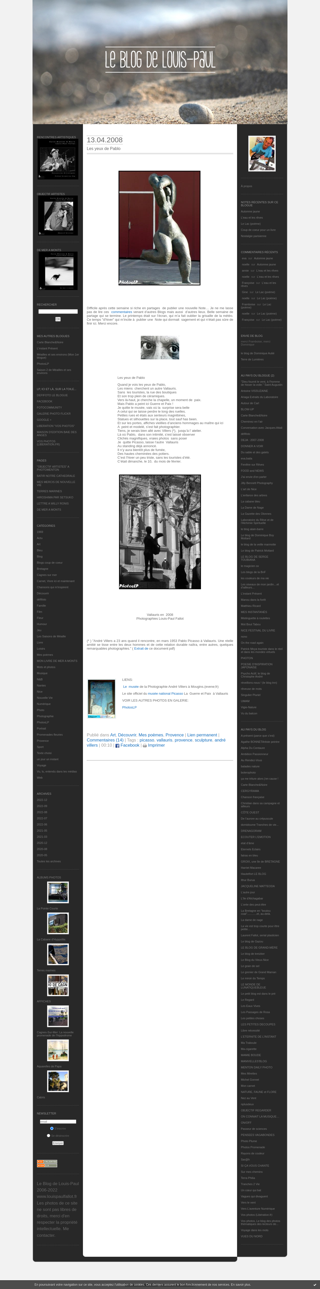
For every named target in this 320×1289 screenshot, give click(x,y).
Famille (41, 605)
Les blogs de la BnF (253, 572)
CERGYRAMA (250, 790)
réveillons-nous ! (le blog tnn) (259, 682)
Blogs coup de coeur (49, 562)
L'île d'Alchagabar (252, 898)
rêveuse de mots (251, 688)
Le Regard (247, 999)
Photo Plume (249, 1141)
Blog (39, 556)
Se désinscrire (58, 1135)
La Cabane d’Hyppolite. (51, 939)
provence (184, 740)
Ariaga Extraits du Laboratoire (259, 397)
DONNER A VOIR (252, 446)
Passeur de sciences (254, 1128)
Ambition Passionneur (254, 754)
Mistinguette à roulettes (255, 618)
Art (38, 544)
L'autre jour (248, 892)
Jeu (39, 630)
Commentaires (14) (105, 740)
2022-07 (42, 818)
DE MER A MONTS (49, 509)
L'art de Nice (249, 489)
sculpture (203, 740)
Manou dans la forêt (253, 599)
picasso (147, 740)
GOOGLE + (44, 419)
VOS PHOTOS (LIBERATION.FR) (48, 443)
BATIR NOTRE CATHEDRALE (56, 475)
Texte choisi (44, 753)
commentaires (121, 312)
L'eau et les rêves (252, 217)
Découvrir (43, 593)
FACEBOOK (44, 401)
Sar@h (245, 1159)
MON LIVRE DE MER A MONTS (57, 660)
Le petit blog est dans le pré (258, 993)
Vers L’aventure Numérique (258, 1208)
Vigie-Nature (249, 707)
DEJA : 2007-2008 (252, 440)
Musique (42, 673)
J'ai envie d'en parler (253, 476)
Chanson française (252, 797)
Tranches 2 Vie (250, 1184)
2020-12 (42, 842)
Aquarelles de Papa (49, 1066)
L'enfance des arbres (254, 495)
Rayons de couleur (252, 1153)
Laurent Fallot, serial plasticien (260, 935)
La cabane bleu (250, 501)
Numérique (44, 703)
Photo (40, 710)
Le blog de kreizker (253, 953)
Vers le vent (248, 1202)
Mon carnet (248, 1085)
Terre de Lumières (252, 359)
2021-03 (42, 836)
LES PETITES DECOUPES (258, 1024)
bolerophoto (248, 772)
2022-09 (42, 806)
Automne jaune (250, 211)
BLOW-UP (247, 409)
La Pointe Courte (47, 908)
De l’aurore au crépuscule (257, 818)
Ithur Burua (248, 880)
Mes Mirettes (249, 1073)
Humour (42, 624)
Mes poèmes (45, 654)
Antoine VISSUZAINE (254, 390)
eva (244, 258)
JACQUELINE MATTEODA (258, 886)
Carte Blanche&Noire (50, 342)
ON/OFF (246, 1122)
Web (39, 777)
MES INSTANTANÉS (254, 612)
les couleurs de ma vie (255, 578)
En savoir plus (240, 1284)
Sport (40, 746)
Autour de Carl (250, 403)
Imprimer (154, 745)
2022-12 (42, 799)
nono (244, 636)
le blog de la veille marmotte (258, 544)
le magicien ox (250, 565)
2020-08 (42, 849)
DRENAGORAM (251, 830)
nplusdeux (247, 1104)
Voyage (41, 765)
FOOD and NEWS (252, 470)
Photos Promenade (253, 1147)
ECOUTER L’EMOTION (256, 837)
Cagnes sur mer (47, 574)
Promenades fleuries (50, 734)
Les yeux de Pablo (104, 148)
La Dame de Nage (252, 507)
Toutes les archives (49, 861)
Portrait (41, 728)
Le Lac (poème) (251, 223)
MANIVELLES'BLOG (254, 1061)
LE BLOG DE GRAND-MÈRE (259, 947)
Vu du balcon (249, 713)
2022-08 (42, 812)
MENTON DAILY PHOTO (256, 1067)
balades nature (250, 766)
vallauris (165, 740)
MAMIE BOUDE (251, 1055)
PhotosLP (43, 363)
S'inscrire (58, 1128)
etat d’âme (247, 843)
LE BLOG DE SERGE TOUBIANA (254, 558)
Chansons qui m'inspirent (52, 587)
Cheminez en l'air (252, 421)
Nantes (41, 685)
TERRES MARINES (49, 491)
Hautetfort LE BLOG (253, 873)
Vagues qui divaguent (254, 1196)
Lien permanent (202, 735)
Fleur (40, 617)
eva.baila (246, 458)
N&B (40, 679)
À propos (246, 186)
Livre (40, 642)
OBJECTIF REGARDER (256, 1110)
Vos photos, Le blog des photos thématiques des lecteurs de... (260, 1222)
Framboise (248, 304)
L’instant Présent (47, 348)
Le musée (131, 687)
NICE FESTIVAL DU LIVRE (258, 630)
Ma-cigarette (249, 1048)
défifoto (41, 599)
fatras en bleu (249, 855)
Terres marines (46, 970)
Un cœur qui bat (251, 1190)
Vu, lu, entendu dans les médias (57, 771)
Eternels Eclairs (250, 849)
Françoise (248, 282)
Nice (39, 691)
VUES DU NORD (251, 1236)
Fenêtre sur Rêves (252, 464)
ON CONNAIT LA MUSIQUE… (260, 1116)
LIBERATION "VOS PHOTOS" (56, 425)
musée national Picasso (165, 693)
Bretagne (42, 568)
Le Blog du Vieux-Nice (255, 959)
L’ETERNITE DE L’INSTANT (258, 1036)
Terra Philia (248, 1177)
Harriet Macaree (251, 867)
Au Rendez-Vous (251, 760)
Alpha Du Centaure (253, 747)
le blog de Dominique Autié (257, 353)
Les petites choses (252, 1018)
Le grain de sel (250, 966)
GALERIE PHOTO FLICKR (54, 413)
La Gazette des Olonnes (256, 513)
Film (39, 611)
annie (245, 270)
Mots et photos (46, 667)
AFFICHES (44, 1001)
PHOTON (247, 658)
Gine (245, 292)
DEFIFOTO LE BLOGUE (52, 395)
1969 (40, 531)
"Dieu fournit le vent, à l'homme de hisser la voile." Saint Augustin (261, 383)
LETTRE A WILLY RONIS (53, 503)
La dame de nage (252, 919)
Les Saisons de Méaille (51, 636)
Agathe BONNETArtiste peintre (260, 741)
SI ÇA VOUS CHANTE (255, 1165)
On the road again (252, 642)
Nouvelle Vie (45, 697)
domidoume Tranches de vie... (260, 824)
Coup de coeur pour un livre (258, 229)
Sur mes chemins (252, 1171)
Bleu (39, 550)
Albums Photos (49, 877)
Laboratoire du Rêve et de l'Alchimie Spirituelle (257, 521)
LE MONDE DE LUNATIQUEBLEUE (253, 986)
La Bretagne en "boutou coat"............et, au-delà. (256, 912)
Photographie (45, 716)
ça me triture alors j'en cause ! (259, 778)
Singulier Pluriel (250, 694)
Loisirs (41, 648)
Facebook (127, 745)
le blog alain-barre (252, 529)
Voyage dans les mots (255, 1230)
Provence (43, 740)
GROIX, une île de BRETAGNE (260, 861)
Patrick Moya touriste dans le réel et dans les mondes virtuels (262, 650)
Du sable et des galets (255, 452)
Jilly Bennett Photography (257, 483)
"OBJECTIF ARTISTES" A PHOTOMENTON (53, 468)
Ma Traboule (249, 1042)
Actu (39, 538)
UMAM (245, 701)
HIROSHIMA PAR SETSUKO (55, 497)
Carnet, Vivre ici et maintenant (55, 581)
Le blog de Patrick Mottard (257, 550)
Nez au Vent (248, 1098)
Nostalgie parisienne (253, 236)
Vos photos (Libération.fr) (256, 1214)
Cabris (41, 1097)
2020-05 (42, 855)
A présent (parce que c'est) (257, 735)
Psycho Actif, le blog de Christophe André (255, 675)
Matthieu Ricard (251, 605)
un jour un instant (47, 759)
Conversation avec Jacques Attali (261, 427)
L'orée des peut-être (253, 904)
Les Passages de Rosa (255, 1012)
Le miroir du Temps (253, 978)
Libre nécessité (250, 1030)
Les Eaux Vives (250, 1005)
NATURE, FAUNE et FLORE (258, 1091)
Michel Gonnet (250, 1079)
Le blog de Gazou (252, 941)
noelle (245, 264)
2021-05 (42, 830)
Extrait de (140, 648)
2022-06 (42, 824)
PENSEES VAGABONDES (257, 1134)
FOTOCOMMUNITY (49, 407)
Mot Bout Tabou (251, 624)
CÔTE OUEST (250, 812)
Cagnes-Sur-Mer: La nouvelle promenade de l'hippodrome (55, 1034)
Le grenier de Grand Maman (258, 972)
